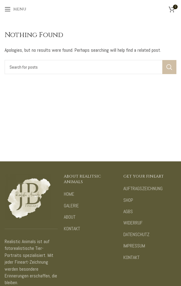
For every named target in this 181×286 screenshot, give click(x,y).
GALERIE (71, 205)
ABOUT (69, 217)
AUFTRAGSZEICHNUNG (143, 188)
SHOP (128, 200)
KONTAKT (72, 228)
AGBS (128, 211)
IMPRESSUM (134, 246)
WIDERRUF (133, 223)
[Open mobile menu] (15, 9)
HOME (69, 194)
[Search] (90, 67)
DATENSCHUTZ (136, 234)
